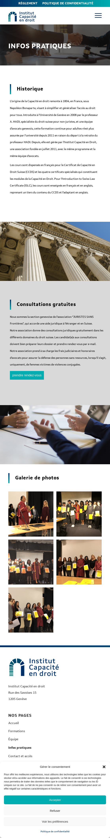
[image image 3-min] (32, 564)
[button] (104, 767)
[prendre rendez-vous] (27, 375)
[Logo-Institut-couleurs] (22, 16)
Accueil (13, 723)
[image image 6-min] (32, 515)
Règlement (28, 3)
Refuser (55, 810)
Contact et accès (20, 756)
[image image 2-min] (80, 515)
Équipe (13, 739)
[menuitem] (28, 3)
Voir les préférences (55, 821)
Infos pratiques (19, 747)
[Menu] (96, 15)
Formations (16, 731)
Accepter (55, 800)
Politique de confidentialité (55, 831)
